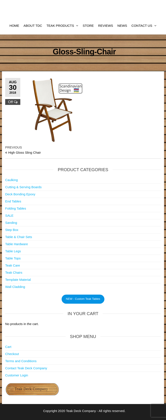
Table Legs (13, 251)
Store (88, 25)
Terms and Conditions (21, 361)
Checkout (12, 354)
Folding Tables (15, 208)
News (122, 25)
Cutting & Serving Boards (23, 187)
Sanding (11, 222)
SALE (9, 215)
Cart (8, 347)
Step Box (11, 230)
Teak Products (60, 25)
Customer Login (16, 375)
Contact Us (141, 25)
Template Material (18, 279)
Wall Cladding (15, 287)
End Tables (13, 201)
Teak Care (12, 265)
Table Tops (13, 258)
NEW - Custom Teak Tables (83, 298)
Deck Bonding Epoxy (20, 194)
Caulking (11, 180)
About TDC (33, 25)
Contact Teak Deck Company (26, 368)
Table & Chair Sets (18, 237)
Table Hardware (16, 244)
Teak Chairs (13, 272)
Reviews (105, 25)
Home (14, 25)
